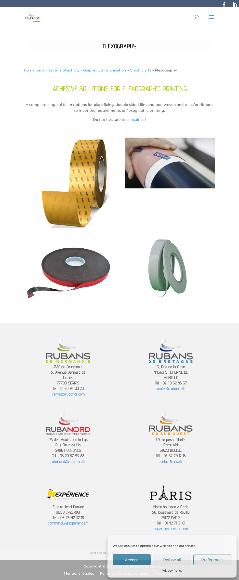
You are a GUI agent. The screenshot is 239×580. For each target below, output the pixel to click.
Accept (131, 559)
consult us (135, 119)
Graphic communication (104, 70)
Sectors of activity (64, 70)
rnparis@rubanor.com (171, 528)
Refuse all (172, 559)
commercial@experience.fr (68, 523)
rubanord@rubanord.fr (68, 461)
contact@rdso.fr (171, 461)
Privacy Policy (172, 570)
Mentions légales (79, 573)
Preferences (212, 559)
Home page (34, 70)
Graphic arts (140, 70)
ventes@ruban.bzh (170, 388)
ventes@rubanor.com (68, 394)
